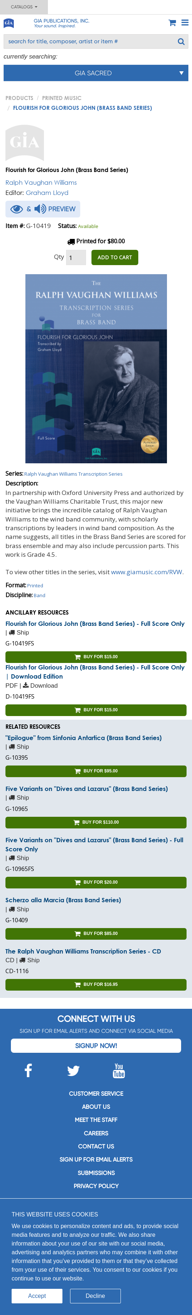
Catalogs (24, 6)
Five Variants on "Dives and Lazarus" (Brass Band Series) (86, 788)
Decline (95, 1296)
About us (96, 1106)
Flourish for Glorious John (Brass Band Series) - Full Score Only (95, 623)
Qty (59, 256)
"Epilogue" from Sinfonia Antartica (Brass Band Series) (83, 737)
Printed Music (62, 98)
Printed (35, 585)
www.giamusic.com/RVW (146, 572)
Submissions (96, 1173)
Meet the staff (96, 1119)
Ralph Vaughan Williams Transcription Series (73, 474)
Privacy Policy (96, 1186)
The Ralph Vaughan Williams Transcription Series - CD (83, 951)
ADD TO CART (115, 257)
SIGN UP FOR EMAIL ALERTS (96, 1159)
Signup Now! (96, 1046)
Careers (96, 1133)
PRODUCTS (19, 98)
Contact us (96, 1146)
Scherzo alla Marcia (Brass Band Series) (63, 899)
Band (39, 595)
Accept (37, 1296)
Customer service (96, 1093)
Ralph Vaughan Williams (41, 182)
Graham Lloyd (47, 192)
